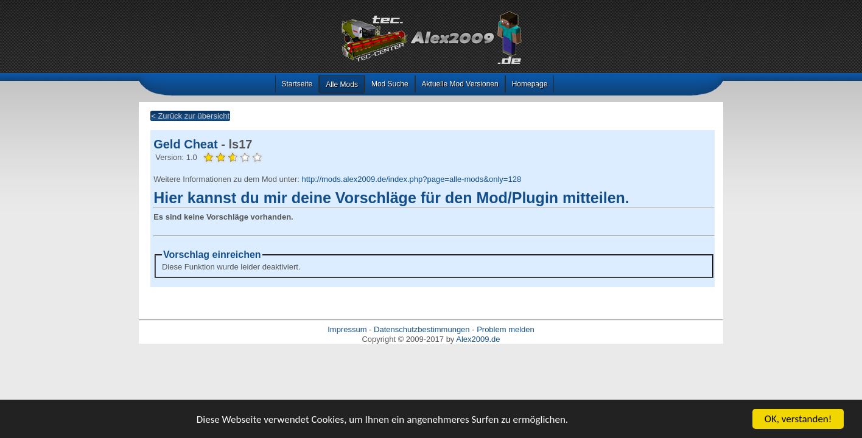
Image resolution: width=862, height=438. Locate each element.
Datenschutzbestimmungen (422, 329)
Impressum (347, 329)
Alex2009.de (478, 339)
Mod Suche (389, 84)
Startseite (297, 84)
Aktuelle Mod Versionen (460, 84)
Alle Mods (342, 84)
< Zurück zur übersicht (190, 115)
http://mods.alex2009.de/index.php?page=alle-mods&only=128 (411, 179)
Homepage (530, 84)
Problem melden (505, 329)
